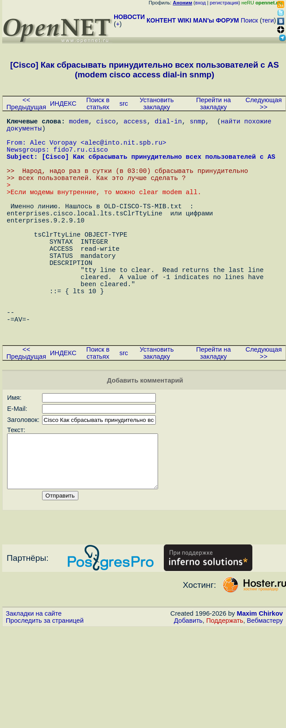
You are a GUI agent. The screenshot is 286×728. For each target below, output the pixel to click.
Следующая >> (263, 103)
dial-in (168, 122)
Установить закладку (156, 103)
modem (79, 122)
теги (268, 20)
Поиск (249, 20)
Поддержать (224, 684)
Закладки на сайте (34, 677)
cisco (106, 122)
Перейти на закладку (213, 103)
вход (200, 2)
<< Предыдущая (26, 103)
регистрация (224, 2)
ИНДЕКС (63, 103)
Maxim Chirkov (260, 677)
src (124, 103)
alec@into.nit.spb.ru (123, 149)
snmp (197, 122)
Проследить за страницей (45, 684)
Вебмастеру (265, 684)
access (135, 122)
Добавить (188, 684)
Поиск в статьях (97, 103)
